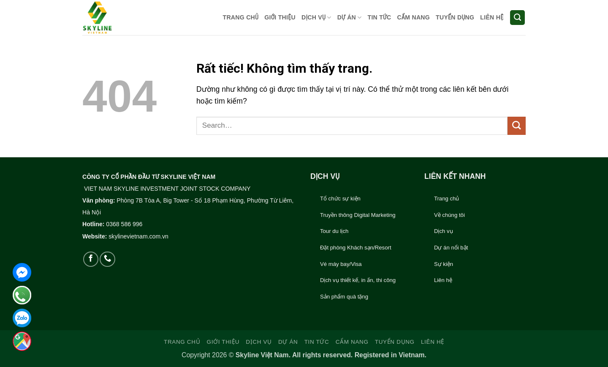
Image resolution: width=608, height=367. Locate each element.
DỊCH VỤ (316, 18)
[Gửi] (517, 126)
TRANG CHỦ (241, 17)
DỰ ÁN (349, 18)
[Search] (517, 17)
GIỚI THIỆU (280, 17)
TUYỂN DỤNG (455, 17)
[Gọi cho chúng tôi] (107, 259)
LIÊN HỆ (491, 17)
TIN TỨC (379, 17)
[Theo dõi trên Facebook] (90, 259)
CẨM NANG (413, 17)
